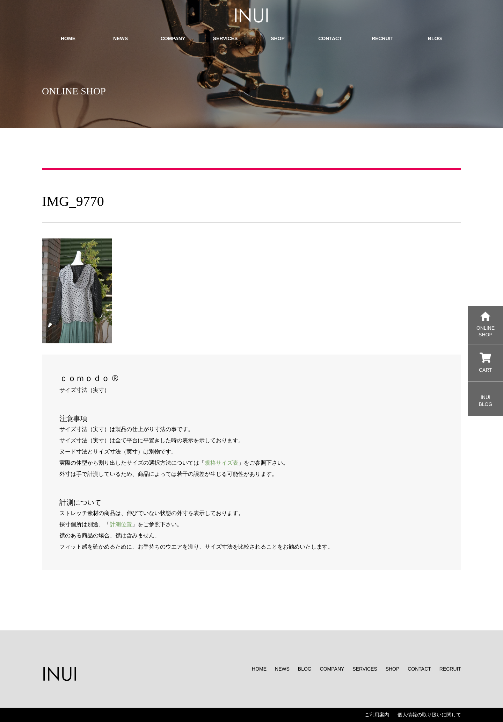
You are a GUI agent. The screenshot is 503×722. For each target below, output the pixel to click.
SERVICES (364, 668)
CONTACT (419, 668)
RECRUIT (450, 668)
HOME (259, 668)
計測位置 (121, 524)
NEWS (282, 668)
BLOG (305, 668)
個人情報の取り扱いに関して (429, 714)
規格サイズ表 (221, 463)
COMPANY (332, 668)
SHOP (393, 668)
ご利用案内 (377, 714)
